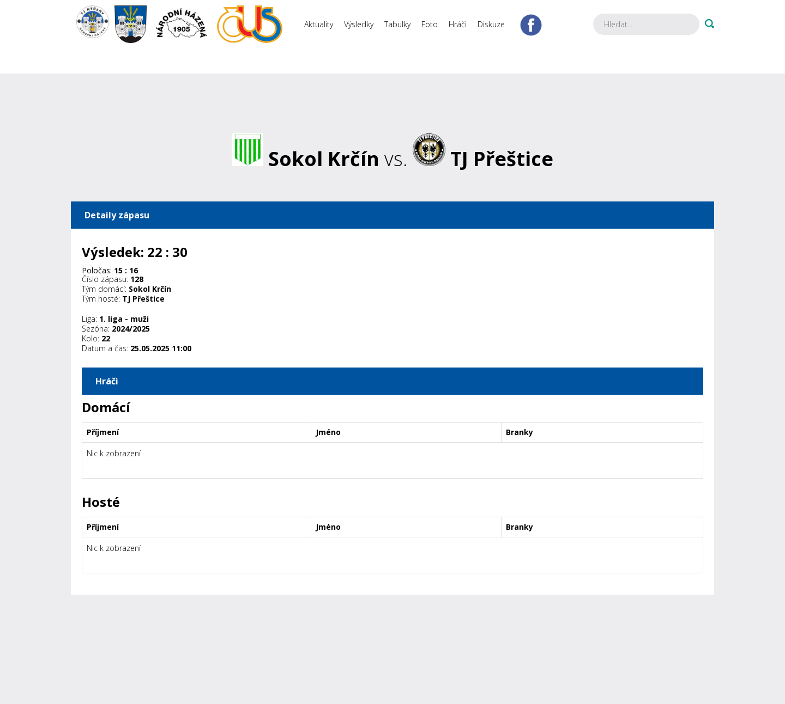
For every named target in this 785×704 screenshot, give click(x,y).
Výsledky (358, 24)
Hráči (458, 24)
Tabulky (397, 24)
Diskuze (491, 24)
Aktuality (318, 24)
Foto (429, 24)
